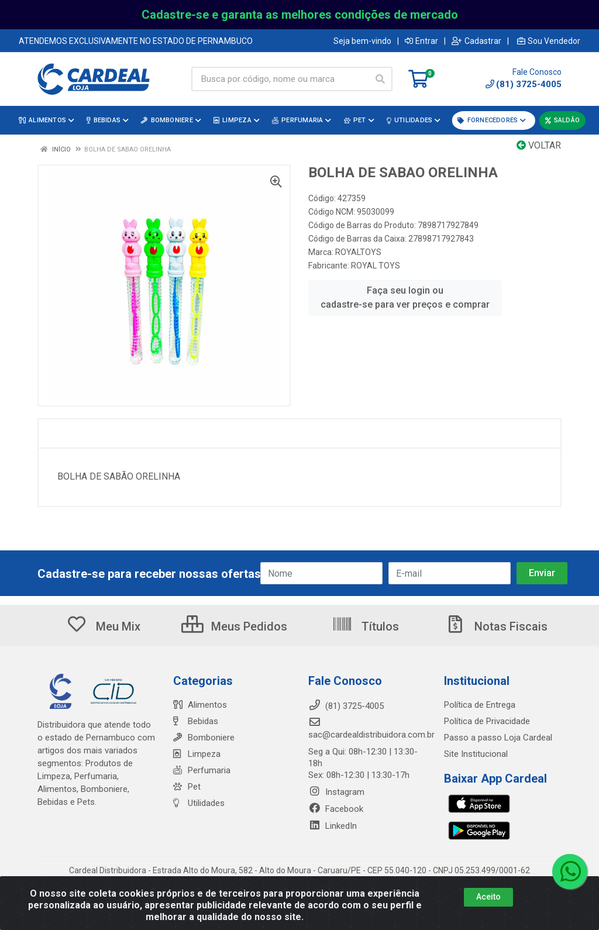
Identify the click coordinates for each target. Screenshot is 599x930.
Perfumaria (201, 770)
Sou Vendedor (548, 41)
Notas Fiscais (496, 626)
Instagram (336, 792)
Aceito (488, 896)
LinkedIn (332, 826)
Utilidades (199, 803)
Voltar (539, 145)
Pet (187, 786)
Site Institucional (476, 754)
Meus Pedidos (234, 626)
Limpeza (197, 754)
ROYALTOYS (358, 252)
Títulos (365, 626)
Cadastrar (476, 41)
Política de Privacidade (487, 721)
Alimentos (200, 705)
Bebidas (195, 721)
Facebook (335, 809)
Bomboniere (204, 737)
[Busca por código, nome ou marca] (280, 79)
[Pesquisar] (380, 79)
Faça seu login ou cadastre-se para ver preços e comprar (405, 297)
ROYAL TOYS (375, 265)
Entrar (421, 41)
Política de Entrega (479, 705)
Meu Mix (103, 626)
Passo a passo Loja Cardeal (498, 737)
